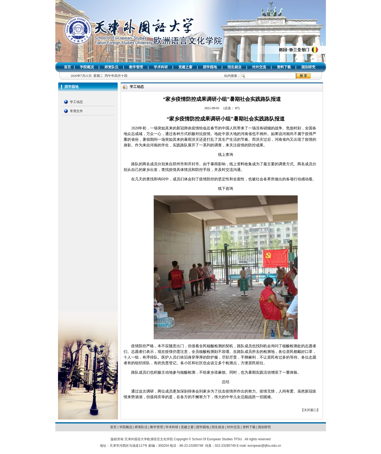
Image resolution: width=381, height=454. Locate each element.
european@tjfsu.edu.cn (264, 446)
